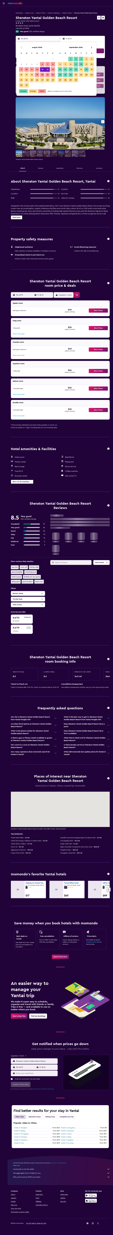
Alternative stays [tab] (34, 1117)
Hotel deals (19, 13)
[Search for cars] (4, 19)
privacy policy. (49, 1089)
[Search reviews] (72, 562)
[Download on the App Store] (91, 1201)
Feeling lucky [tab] (50, 1117)
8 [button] (52, 64)
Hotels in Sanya (66, 1134)
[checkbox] (22, 619)
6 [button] (42, 64)
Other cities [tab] (19, 1117)
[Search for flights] (4, 10)
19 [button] (37, 75)
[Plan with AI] (4, 28)
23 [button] (21, 80)
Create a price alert (93, 942)
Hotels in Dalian (66, 1137)
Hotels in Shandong (54, 13)
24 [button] (27, 80)
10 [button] (26, 69)
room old (23, 567)
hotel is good (16, 577)
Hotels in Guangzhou (68, 1128)
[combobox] (36, 1061)
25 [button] (32, 80)
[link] (60, 957)
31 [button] (26, 85)
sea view (15, 567)
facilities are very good (32, 577)
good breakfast (17, 572)
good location (27, 581)
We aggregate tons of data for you (61, 1173)
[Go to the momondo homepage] (15, 3)
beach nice (39, 581)
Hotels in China (40, 13)
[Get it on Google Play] (91, 1195)
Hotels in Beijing (19, 1131)
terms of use (39, 1089)
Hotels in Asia (29, 13)
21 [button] (47, 75)
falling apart (16, 581)
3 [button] (26, 64)
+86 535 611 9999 (22, 28)
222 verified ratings (36, 31)
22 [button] (53, 75)
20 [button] (42, 75)
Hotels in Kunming (67, 1143)
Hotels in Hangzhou (21, 1140)
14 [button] (47, 69)
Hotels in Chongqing (21, 1134)
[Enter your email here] (36, 1073)
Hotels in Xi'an (19, 1143)
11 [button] (31, 69)
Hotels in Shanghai (20, 1128)
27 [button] (42, 80)
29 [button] (53, 80)
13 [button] (42, 69)
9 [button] (21, 69)
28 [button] (48, 80)
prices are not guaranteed (58, 1163)
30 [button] (21, 85)
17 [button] (26, 75)
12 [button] (37, 69)
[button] (3, 3)
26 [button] (37, 80)
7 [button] (47, 64)
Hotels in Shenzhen (67, 1131)
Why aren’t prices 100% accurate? (61, 1177)
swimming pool (30, 572)
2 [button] (21, 64)
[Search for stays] (4, 14)
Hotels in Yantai (67, 13)
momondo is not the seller (61, 1169)
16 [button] (21, 75)
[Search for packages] (4, 24)
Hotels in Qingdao (67, 1140)
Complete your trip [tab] (67, 1117)
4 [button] (31, 64)
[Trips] (4, 34)
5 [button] (37, 64)
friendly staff (34, 567)
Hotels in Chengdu (20, 1137)
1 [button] (52, 59)
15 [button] (53, 69)
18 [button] (32, 75)
